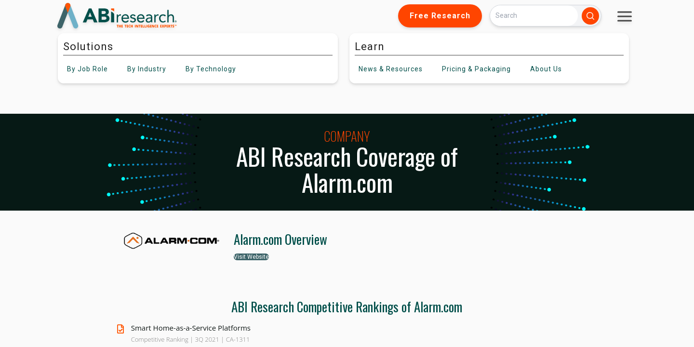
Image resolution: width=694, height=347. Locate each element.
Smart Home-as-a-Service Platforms (191, 328)
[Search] (534, 15)
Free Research (440, 15)
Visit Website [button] (251, 257)
